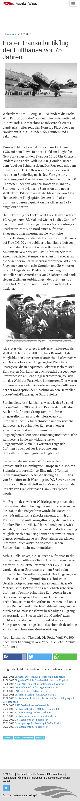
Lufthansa (8, 738)
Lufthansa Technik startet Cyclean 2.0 (35, 694)
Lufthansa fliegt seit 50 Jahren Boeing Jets (37, 709)
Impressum (37, 777)
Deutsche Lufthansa (24, 738)
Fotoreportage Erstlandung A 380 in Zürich (38, 723)
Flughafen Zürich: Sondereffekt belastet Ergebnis (42, 680)
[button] (15, 656)
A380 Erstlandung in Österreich (32, 705)
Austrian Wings (20, 4)
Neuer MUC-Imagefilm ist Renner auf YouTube (40, 683)
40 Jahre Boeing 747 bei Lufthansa (33, 712)
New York (40, 738)
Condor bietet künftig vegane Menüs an (36, 687)
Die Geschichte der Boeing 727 (31, 719)
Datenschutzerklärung (58, 777)
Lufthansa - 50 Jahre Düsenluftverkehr (35, 716)
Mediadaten (9, 777)
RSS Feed (8, 774)
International (10, 34)
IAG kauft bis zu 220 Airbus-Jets (32, 691)
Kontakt (7, 781)
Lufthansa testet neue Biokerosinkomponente (40, 676)
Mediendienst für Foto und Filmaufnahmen (40, 774)
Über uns (23, 777)
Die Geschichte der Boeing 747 (31, 726)
